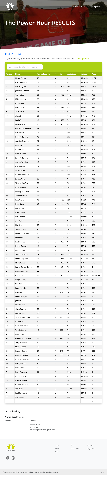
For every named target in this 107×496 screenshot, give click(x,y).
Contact (90, 445)
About (89, 7)
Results (82, 7)
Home (57, 445)
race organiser (82, 58)
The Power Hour (13, 53)
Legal (102, 472)
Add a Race (75, 448)
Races (75, 7)
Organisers (97, 7)
